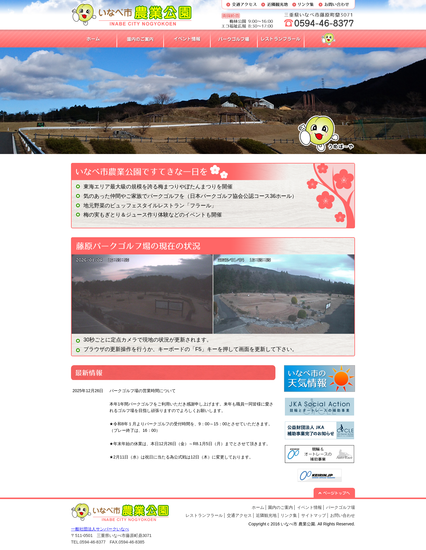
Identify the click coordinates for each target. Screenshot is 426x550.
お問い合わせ (342, 515)
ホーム (258, 507)
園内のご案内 (280, 507)
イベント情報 (309, 507)
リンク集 (288, 515)
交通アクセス (239, 515)
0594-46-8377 (93, 542)
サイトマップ (313, 515)
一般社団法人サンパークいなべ (100, 529)
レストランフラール (204, 515)
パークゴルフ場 (340, 507)
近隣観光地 (266, 515)
